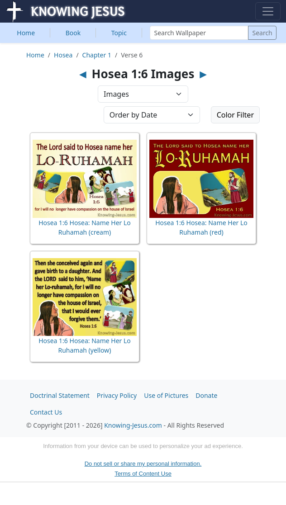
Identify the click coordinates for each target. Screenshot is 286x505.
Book (73, 32)
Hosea (63, 55)
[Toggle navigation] (268, 11)
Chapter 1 (96, 55)
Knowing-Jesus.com (133, 425)
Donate (206, 395)
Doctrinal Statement (60, 395)
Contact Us (46, 412)
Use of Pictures (166, 395)
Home (26, 32)
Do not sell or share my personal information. (143, 463)
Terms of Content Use (143, 473)
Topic (119, 32)
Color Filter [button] (235, 115)
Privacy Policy (117, 395)
